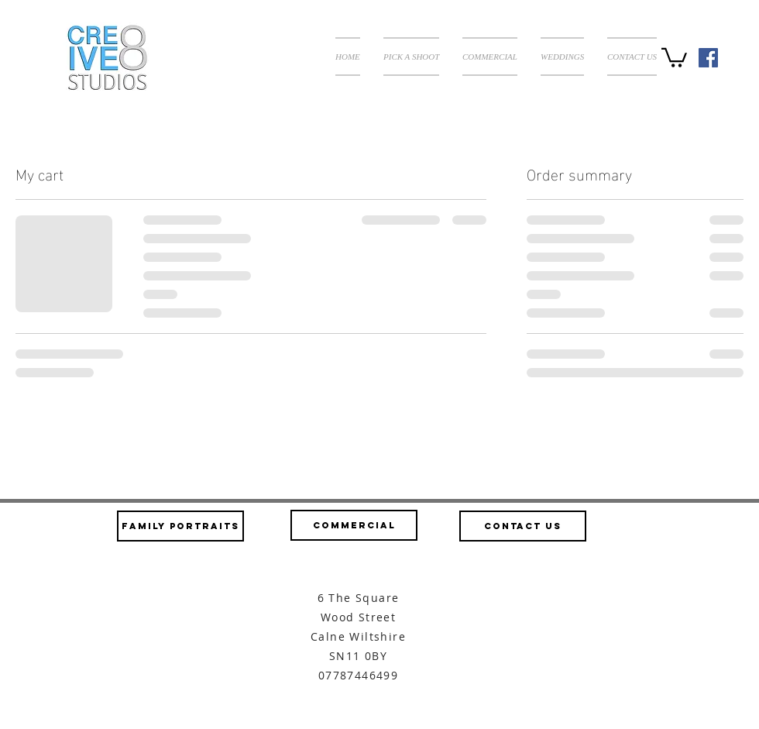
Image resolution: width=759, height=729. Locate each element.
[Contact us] (522, 526)
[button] (411, 56)
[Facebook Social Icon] (708, 57)
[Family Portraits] (180, 526)
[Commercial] (353, 525)
